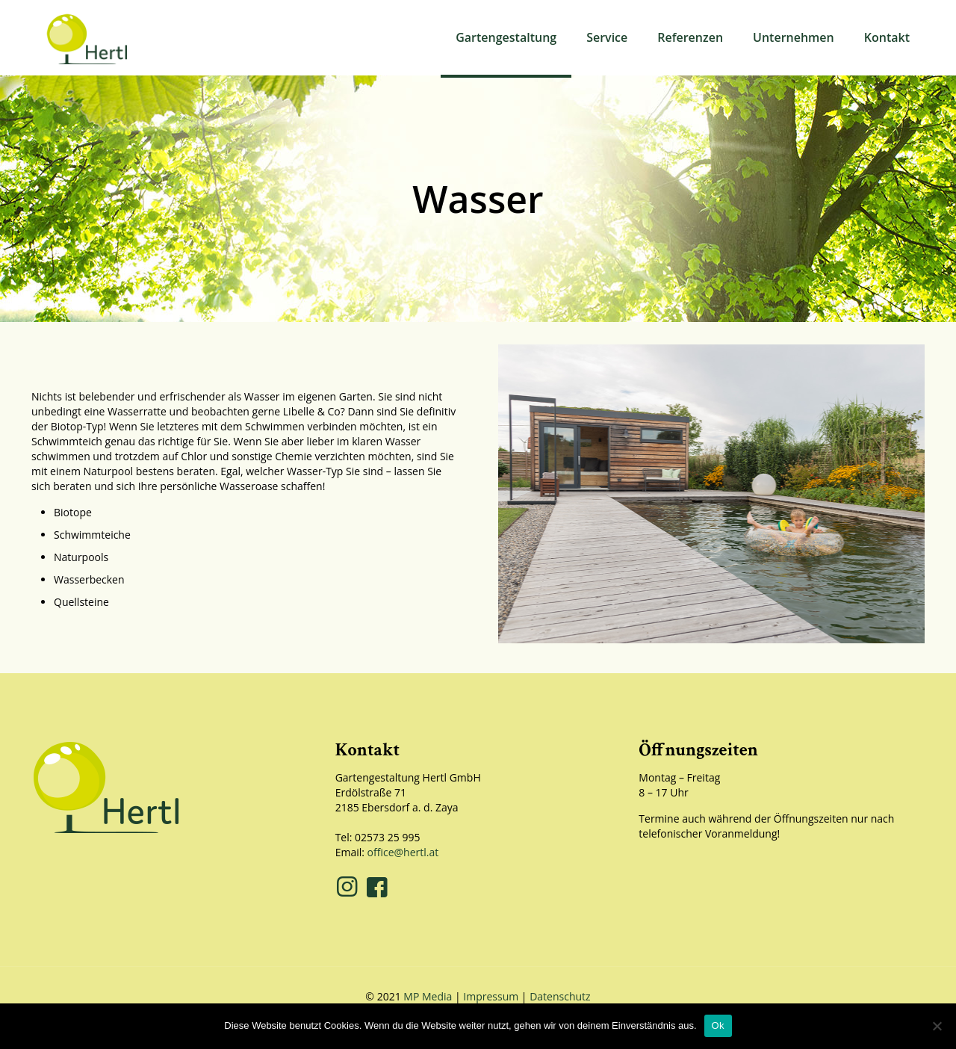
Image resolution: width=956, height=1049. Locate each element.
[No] (937, 1025)
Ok (718, 1025)
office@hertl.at (403, 852)
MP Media (427, 996)
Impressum (490, 996)
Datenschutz (560, 996)
